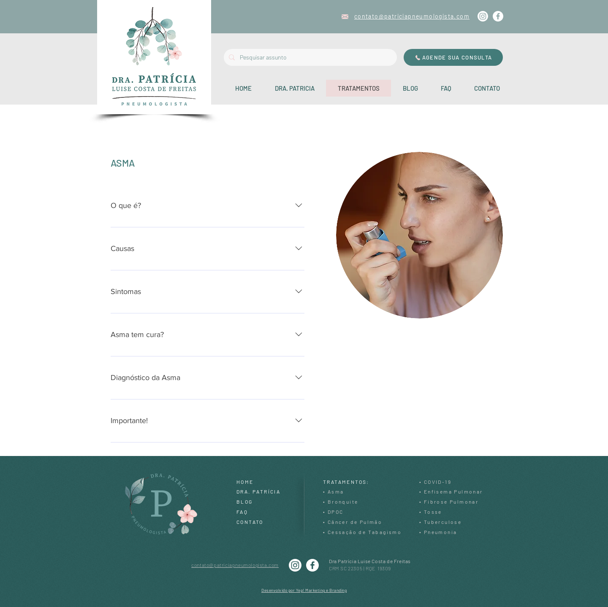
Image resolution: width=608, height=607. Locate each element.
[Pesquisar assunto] (309, 57)
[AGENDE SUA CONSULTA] (453, 57)
